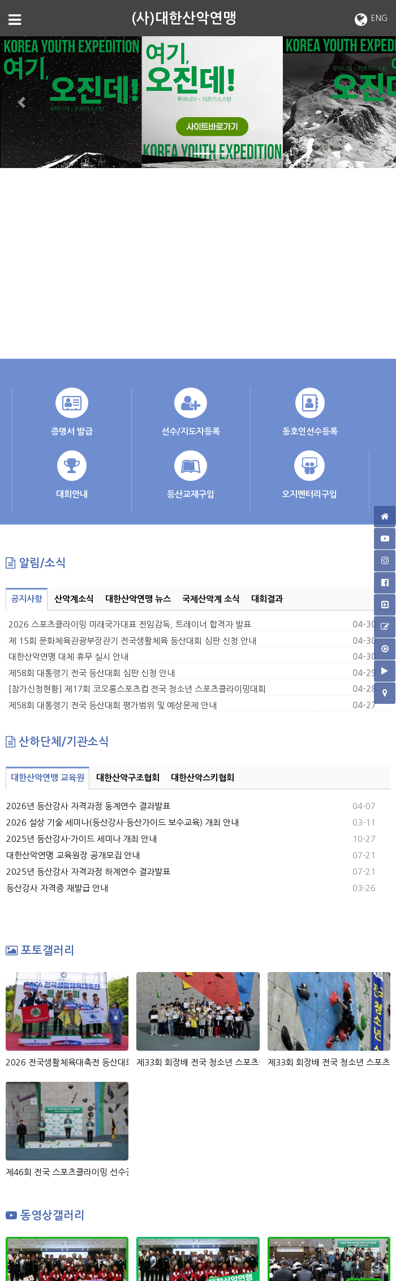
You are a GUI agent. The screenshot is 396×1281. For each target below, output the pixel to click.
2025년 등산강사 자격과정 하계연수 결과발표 (88, 871)
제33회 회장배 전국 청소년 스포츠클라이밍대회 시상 (197, 1062)
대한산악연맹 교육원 (47, 777)
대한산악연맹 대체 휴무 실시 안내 (68, 656)
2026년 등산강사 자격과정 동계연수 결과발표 (88, 806)
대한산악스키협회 (202, 777)
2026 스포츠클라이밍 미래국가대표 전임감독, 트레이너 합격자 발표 (129, 624)
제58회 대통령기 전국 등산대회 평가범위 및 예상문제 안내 (112, 705)
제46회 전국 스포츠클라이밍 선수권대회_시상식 (67, 1172)
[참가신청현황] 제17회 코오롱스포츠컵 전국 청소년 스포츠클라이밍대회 (137, 689)
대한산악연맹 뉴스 (138, 599)
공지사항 (26, 599)
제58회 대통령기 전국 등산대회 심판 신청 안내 (91, 673)
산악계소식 (74, 599)
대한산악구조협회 (128, 777)
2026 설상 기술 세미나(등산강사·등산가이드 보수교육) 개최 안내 (122, 822)
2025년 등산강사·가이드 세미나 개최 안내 (81, 839)
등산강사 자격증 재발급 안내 (57, 888)
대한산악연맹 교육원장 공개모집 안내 (73, 855)
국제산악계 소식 (211, 599)
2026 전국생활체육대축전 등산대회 (67, 1062)
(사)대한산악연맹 (183, 18)
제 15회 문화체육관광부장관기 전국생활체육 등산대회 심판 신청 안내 (132, 641)
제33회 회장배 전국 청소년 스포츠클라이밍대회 (329, 1062)
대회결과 (267, 599)
